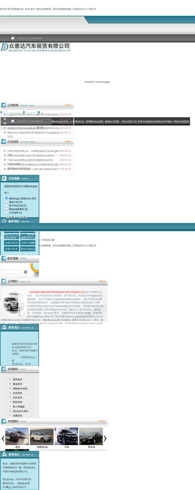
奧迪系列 (17, 384)
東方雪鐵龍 (19, 406)
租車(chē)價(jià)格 (27, 245)
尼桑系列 (17, 415)
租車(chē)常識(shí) (11, 251)
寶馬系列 (17, 379)
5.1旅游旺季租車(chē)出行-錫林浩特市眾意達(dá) (33, 114)
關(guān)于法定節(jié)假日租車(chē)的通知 (29, 119)
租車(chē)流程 (11, 245)
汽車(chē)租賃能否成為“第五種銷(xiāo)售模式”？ (32, 155)
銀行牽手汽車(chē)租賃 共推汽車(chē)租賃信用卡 (33, 169)
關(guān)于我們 (12, 234)
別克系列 (17, 393)
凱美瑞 (91, 447)
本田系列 (17, 397)
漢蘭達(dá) (42, 447)
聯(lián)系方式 (35, 234)
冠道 (67, 447)
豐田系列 (17, 402)
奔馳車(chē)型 (20, 388)
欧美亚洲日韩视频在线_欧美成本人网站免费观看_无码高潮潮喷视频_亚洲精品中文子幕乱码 (48, 9)
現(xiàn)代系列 (20, 411)
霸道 (17, 447)
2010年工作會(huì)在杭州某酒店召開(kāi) (28, 123)
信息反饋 (55, 234)
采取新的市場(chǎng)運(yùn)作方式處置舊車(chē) (33, 128)
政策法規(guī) (28, 249)
